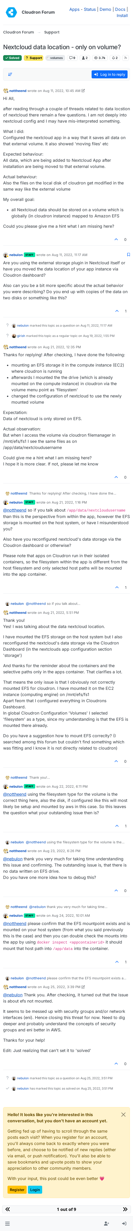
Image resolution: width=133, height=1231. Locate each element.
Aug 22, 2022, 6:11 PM (70, 786)
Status (90, 9)
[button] (7, 1224)
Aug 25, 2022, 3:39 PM (61, 987)
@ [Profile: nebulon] (13, 858)
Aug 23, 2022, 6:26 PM (61, 851)
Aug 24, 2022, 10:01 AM (71, 915)
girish (21, 336)
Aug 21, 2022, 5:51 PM (61, 612)
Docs (120, 9)
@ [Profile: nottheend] (14, 510)
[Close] (123, 1114)
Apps (74, 9)
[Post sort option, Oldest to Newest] (10, 74)
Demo (105, 9)
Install (122, 15)
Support (33, 58)
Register (17, 1189)
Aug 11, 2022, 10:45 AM (61, 91)
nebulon (16, 255)
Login (35, 1189)
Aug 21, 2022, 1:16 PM (69, 502)
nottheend (17, 91)
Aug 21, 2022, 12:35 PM (62, 347)
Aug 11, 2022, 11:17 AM (69, 255)
